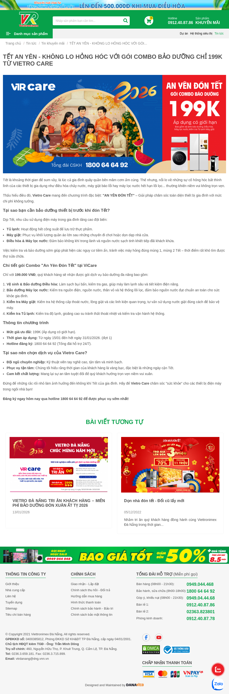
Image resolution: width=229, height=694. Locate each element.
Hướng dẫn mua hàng (86, 596)
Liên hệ (10, 596)
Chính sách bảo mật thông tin (91, 614)
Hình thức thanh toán (86, 602)
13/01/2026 (21, 512)
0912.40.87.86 (201, 604)
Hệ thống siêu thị (201, 33)
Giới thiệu (12, 584)
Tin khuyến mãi (52, 43)
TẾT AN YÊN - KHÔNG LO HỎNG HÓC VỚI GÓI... (108, 43)
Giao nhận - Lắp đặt (85, 584)
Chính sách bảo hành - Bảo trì (92, 608)
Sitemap (11, 608)
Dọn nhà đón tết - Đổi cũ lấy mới (154, 501)
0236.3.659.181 (23, 654)
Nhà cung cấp (15, 590)
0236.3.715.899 (54, 654)
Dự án (184, 33)
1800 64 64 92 (201, 591)
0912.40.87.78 (201, 618)
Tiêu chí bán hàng (18, 614)
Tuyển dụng (13, 602)
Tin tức (219, 33)
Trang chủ (13, 43)
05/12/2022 (132, 512)
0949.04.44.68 (201, 598)
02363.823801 (201, 611)
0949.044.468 (200, 584)
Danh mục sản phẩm (31, 34)
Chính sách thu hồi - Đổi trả (90, 590)
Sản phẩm (208, 21)
